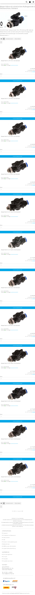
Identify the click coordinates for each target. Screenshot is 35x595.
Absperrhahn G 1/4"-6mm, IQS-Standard (10, 136)
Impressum (5, 533)
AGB (4, 539)
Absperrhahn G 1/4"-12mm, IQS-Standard (10, 249)
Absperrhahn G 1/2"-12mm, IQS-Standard (10, 476)
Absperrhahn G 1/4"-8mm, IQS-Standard (10, 174)
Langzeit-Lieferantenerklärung (9, 548)
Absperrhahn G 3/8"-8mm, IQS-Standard (10, 325)
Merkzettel (5, 558)
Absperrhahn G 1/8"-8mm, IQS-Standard (10, 98)
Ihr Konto (5, 556)
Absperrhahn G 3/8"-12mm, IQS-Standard (10, 401)
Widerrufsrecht (6, 537)
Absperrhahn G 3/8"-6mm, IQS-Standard (10, 287)
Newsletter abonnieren (8, 561)
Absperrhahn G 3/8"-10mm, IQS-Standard (10, 363)
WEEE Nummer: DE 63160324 (9, 546)
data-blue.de (26, 593)
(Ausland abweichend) (14, 65)
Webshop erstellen (6, 593)
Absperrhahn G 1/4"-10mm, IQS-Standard (10, 212)
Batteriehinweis (6, 544)
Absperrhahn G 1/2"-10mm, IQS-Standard (10, 439)
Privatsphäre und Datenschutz (9, 535)
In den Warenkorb (17, 80)
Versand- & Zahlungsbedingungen (10, 541)
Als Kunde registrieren (7, 554)
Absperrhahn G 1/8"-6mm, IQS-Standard (10, 60)
